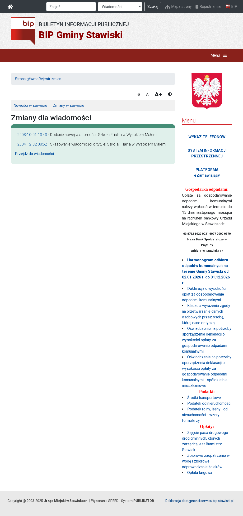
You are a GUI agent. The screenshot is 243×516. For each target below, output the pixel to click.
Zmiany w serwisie (68, 105)
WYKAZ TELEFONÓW (206, 137)
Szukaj (152, 6)
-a (138, 94)
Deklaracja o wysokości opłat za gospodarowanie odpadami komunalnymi (204, 294)
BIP (231, 6)
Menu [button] (219, 55)
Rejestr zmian (209, 6)
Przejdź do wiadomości (34, 153)
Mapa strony (178, 6)
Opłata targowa (199, 472)
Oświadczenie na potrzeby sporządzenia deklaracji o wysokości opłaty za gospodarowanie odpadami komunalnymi (206, 340)
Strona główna (26, 79)
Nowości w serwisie (30, 105)
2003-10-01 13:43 (32, 134)
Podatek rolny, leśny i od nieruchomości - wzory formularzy (205, 415)
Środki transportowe (204, 397)
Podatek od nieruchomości (209, 403)
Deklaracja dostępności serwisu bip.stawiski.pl (199, 501)
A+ (158, 94)
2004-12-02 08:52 (32, 144)
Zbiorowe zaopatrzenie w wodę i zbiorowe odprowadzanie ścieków (206, 461)
